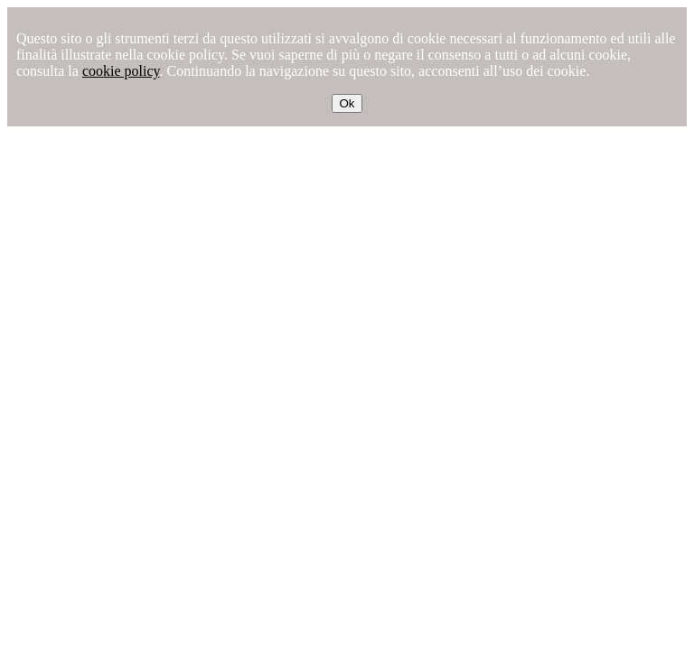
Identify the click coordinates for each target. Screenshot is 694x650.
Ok (346, 103)
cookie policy (121, 71)
